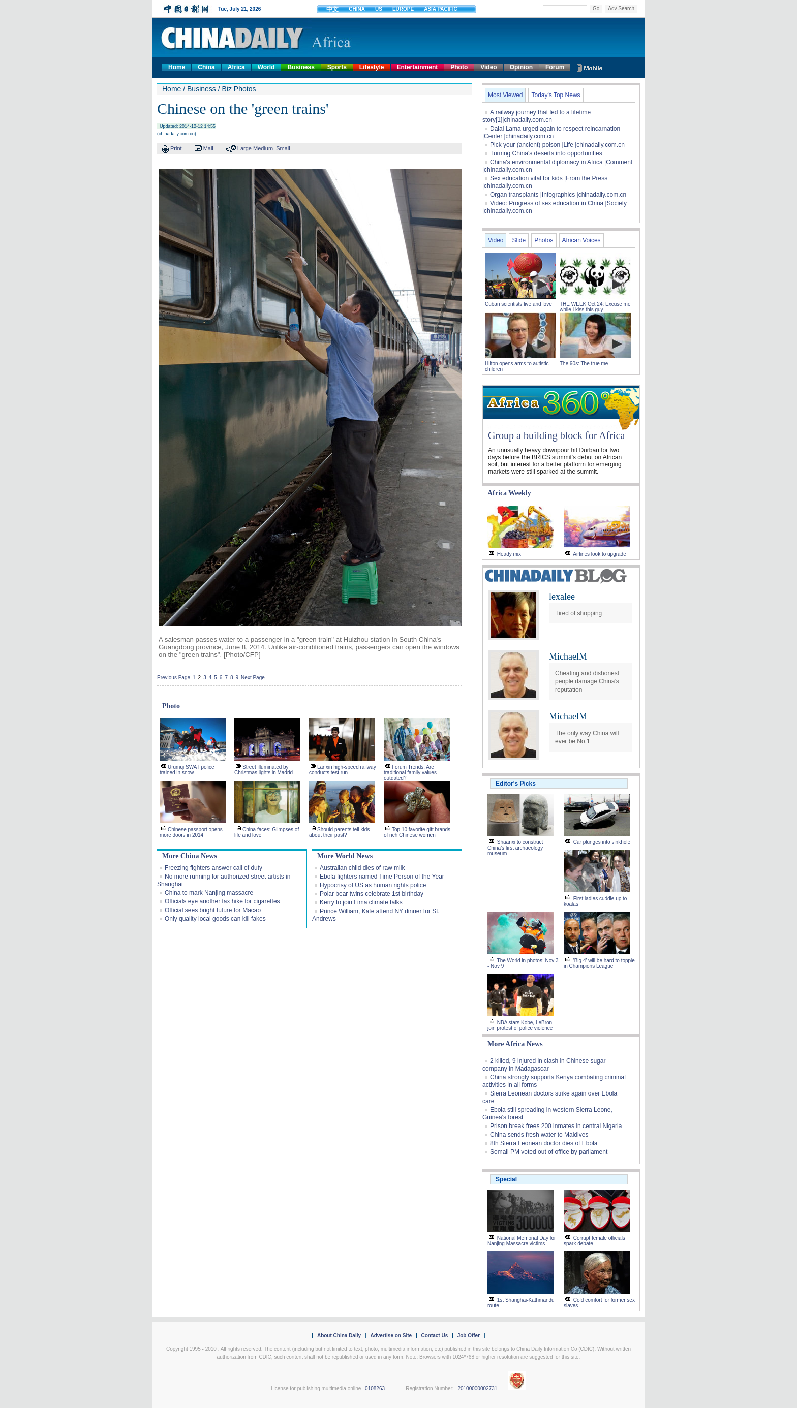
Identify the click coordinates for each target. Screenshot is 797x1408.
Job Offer (468, 1335)
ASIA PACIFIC (440, 9)
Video (488, 67)
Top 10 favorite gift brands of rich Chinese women (417, 832)
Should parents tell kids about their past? (339, 832)
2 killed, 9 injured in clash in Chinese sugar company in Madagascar (543, 1064)
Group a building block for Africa (556, 435)
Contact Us (434, 1335)
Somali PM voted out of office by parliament (548, 1151)
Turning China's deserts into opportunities (546, 153)
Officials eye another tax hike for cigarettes (222, 901)
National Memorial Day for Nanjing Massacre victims (521, 1240)
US (378, 9)
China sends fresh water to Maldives (539, 1134)
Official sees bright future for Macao (213, 910)
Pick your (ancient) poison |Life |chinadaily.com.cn (557, 144)
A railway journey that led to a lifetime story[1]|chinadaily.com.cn (536, 116)
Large (244, 148)
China (206, 67)
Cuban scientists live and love (519, 304)
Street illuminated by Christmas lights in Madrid (263, 769)
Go (596, 8)
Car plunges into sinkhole (601, 842)
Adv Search (621, 8)
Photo (459, 67)
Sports (337, 67)
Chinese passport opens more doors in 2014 (191, 832)
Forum (554, 67)
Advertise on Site (391, 1335)
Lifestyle (371, 67)
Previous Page (173, 677)
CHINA (357, 9)
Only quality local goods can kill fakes (215, 918)
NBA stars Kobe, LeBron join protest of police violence (520, 1025)
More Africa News (515, 1044)
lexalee (562, 596)
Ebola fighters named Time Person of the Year (382, 876)
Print (176, 148)
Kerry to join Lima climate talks (361, 902)
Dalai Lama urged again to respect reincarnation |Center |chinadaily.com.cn (551, 132)
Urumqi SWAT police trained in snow (187, 769)
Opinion (521, 67)
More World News (345, 856)
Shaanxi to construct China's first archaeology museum (515, 847)
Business (300, 67)
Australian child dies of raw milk (362, 867)
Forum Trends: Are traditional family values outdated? (410, 772)
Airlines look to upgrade (599, 554)
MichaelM (568, 656)
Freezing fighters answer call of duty (213, 867)
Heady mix (509, 554)
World (266, 67)
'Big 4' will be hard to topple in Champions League (599, 963)
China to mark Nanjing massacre (209, 892)
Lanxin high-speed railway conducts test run (342, 769)
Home (176, 67)
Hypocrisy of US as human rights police (373, 885)
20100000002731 (477, 1388)
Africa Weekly (509, 493)
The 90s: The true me (584, 363)
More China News (189, 856)
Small (283, 148)
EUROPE (403, 9)
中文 (332, 9)
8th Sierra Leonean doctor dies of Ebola (543, 1143)
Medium (263, 148)
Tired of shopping (578, 613)
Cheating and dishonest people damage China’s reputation (587, 681)
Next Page (253, 677)
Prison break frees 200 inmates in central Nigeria (556, 1126)
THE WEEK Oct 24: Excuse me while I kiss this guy (595, 306)
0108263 (375, 1388)
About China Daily (339, 1335)
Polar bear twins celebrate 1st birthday (371, 893)
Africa (236, 67)
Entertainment (417, 67)
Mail (208, 148)
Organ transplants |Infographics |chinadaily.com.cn (558, 194)
